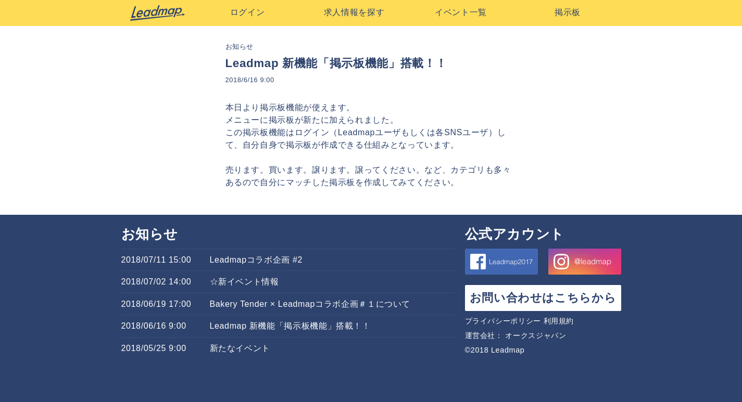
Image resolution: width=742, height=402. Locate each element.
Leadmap (157, 13)
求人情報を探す (354, 12)
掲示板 (568, 12)
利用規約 (559, 321)
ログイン (247, 12)
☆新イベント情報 (244, 281)
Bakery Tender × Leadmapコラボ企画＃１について (310, 304)
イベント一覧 (461, 12)
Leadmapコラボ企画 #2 (256, 259)
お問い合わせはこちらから (543, 297)
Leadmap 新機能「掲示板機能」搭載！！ (290, 325)
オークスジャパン (535, 335)
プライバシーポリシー (503, 321)
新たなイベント (240, 348)
